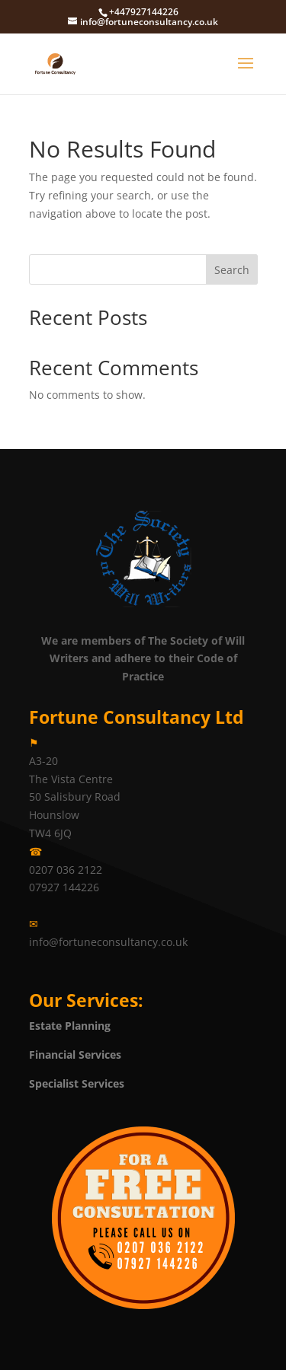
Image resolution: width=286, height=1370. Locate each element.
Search (231, 270)
